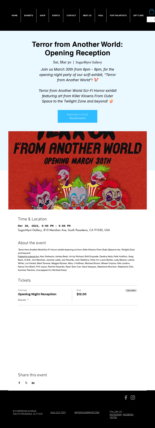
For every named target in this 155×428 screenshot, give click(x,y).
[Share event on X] (26, 383)
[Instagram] (133, 398)
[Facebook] (126, 398)
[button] (151, 11)
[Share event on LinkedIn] (33, 383)
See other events (77, 118)
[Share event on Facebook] (19, 383)
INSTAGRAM (116, 414)
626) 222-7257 (58, 412)
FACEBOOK (128, 414)
